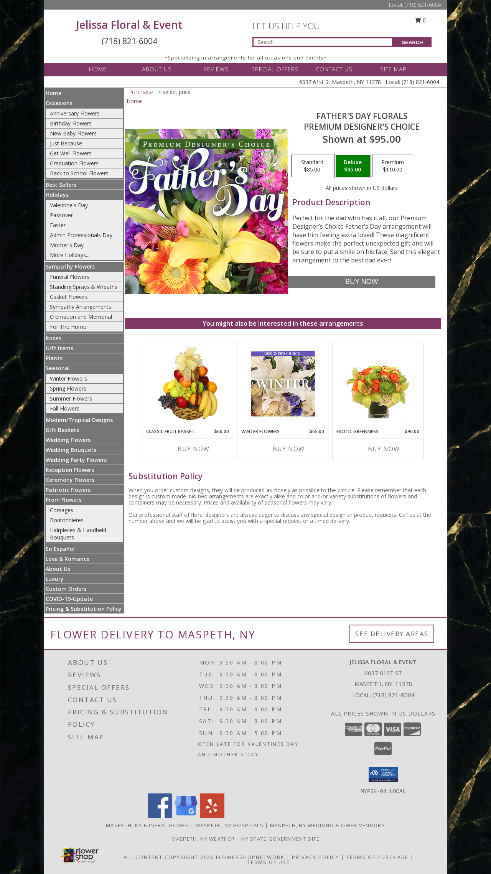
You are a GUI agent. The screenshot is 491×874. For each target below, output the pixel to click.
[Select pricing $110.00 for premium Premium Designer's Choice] (392, 166)
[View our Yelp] (212, 816)
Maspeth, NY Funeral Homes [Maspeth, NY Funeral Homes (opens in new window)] (147, 825)
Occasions (59, 103)
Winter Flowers (68, 378)
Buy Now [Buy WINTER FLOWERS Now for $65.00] (289, 449)
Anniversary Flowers (75, 113)
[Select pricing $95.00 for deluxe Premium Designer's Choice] (353, 166)
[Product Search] (322, 42)
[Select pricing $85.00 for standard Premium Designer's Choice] (312, 166)
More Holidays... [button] (69, 255)
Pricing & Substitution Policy (84, 608)
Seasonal (58, 368)
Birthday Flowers (71, 123)
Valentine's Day (69, 205)
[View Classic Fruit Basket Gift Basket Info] (188, 383)
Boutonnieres (67, 520)
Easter (58, 225)
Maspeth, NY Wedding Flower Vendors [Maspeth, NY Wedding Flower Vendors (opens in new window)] (327, 825)
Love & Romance (67, 558)
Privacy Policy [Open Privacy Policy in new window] (315, 857)
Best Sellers (61, 184)
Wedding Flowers (68, 440)
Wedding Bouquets (71, 449)
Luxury (55, 578)
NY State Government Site (280, 838)
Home (53, 93)
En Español (60, 548)
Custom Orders (66, 588)
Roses (53, 338)
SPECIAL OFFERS (275, 69)
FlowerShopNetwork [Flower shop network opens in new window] (250, 857)
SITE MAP (393, 69)
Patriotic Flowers (68, 489)
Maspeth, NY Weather (203, 838)
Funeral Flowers (69, 276)
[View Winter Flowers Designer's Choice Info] (283, 384)
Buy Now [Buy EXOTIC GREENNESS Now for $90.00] (384, 449)
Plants (54, 358)
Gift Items (59, 348)
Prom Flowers (63, 499)
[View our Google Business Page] (186, 816)
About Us (58, 568)
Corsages (61, 510)
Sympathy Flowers (70, 266)
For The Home (68, 326)
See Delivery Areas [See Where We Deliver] (391, 633)
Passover (61, 215)
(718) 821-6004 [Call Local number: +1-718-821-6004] (423, 4)
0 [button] (420, 20)
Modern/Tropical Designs (79, 420)
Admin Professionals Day (81, 235)
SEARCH (412, 42)
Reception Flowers (70, 469)
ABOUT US (157, 69)
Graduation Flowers (74, 163)
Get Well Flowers (71, 153)
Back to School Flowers (79, 173)
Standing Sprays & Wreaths (83, 286)
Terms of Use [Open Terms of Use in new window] (268, 862)
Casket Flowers (69, 296)
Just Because (66, 143)
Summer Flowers (71, 398)
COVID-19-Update (69, 598)
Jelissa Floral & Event (129, 24)
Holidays (57, 194)
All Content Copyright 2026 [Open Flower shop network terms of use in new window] (169, 857)
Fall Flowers (64, 408)
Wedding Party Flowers (76, 459)
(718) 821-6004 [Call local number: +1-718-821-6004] (393, 695)
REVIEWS (216, 69)
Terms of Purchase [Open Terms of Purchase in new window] (377, 857)
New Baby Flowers (73, 133)
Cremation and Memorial (81, 316)
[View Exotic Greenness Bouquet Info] (378, 383)
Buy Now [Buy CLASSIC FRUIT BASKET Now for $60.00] (193, 449)
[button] (383, 774)
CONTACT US (334, 69)
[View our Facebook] (160, 816)
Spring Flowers (68, 388)
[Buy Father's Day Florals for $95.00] (361, 282)
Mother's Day (67, 245)
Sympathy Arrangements (80, 306)
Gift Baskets (62, 430)
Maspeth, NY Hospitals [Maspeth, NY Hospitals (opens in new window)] (230, 825)
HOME (98, 69)
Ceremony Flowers (70, 479)
